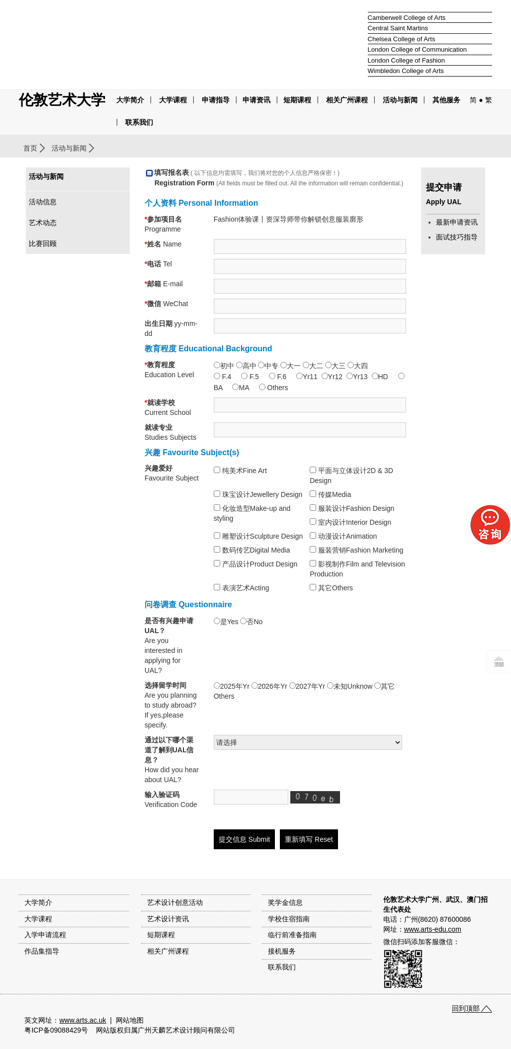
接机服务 (282, 951)
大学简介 (130, 100)
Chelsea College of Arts (401, 39)
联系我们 (139, 122)
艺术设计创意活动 (175, 902)
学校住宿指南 (289, 919)
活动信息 (43, 202)
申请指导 (216, 100)
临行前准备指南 (292, 935)
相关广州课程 (168, 951)
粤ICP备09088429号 (56, 1030)
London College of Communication (417, 49)
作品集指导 (41, 951)
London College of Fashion (406, 60)
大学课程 (173, 100)
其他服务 (446, 100)
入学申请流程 (45, 935)
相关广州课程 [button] (347, 100)
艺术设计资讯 (168, 919)
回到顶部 (466, 1008)
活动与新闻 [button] (400, 100)
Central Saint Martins (398, 28)
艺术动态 (43, 223)
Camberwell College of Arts (407, 17)
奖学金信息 (285, 902)
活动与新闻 (69, 148)
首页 (30, 148)
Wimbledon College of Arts (406, 71)
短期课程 (297, 100)
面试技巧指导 (457, 237)
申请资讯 (256, 100)
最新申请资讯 (457, 222)
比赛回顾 (43, 243)
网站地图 (130, 1020)
